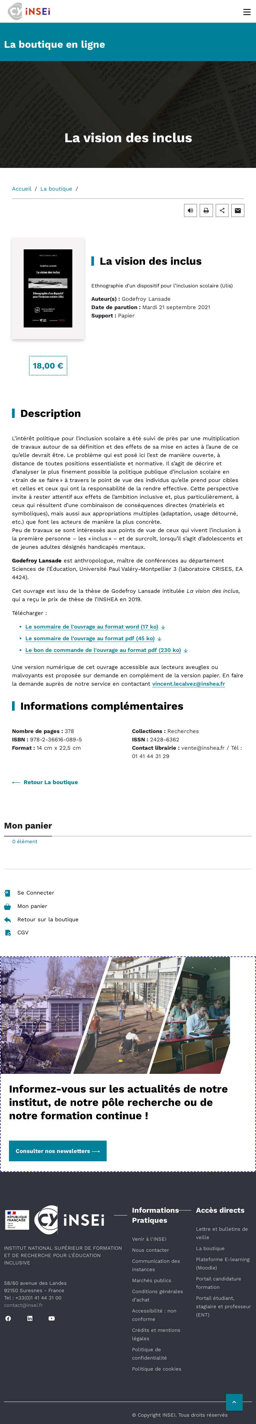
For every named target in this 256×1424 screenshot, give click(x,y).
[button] (190, 210)
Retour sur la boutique (41, 919)
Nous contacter (150, 1250)
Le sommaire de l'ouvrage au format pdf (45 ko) (90, 638)
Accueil (21, 189)
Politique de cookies (156, 1369)
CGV (16, 933)
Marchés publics (151, 1280)
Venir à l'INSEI (149, 1239)
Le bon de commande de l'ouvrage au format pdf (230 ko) (103, 650)
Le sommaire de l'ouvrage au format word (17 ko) (91, 627)
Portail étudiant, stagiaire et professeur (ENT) (223, 1306)
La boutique (56, 189)
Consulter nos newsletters (58, 1151)
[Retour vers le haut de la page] (234, 1402)
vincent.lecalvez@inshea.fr (188, 684)
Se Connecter (29, 893)
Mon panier (25, 906)
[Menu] (247, 11)
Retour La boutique (45, 782)
